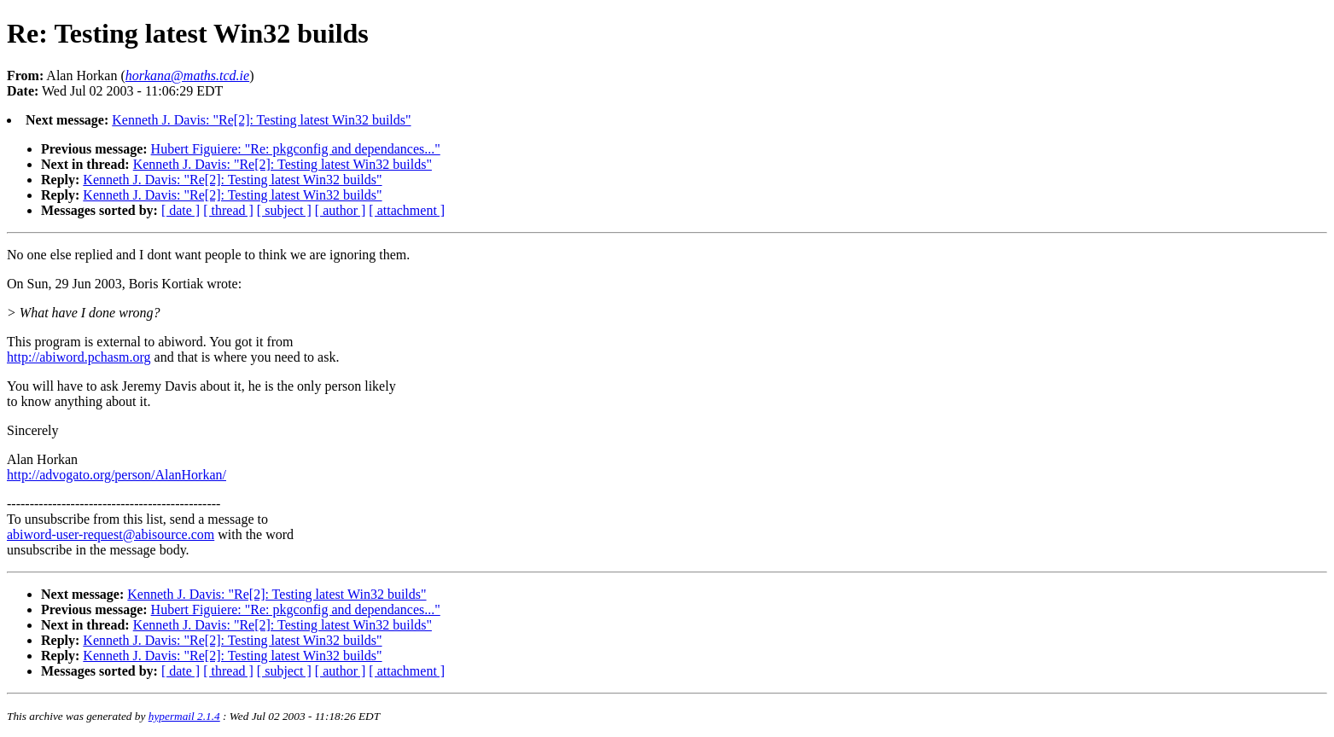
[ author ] (340, 210)
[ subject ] (284, 210)
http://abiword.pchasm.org (79, 357)
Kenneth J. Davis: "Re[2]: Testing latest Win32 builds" (261, 120)
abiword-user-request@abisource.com (110, 534)
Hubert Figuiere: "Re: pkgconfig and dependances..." (295, 149)
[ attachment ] (407, 210)
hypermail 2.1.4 (184, 716)
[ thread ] (228, 210)
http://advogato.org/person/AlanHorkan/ (116, 474)
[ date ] (180, 210)
